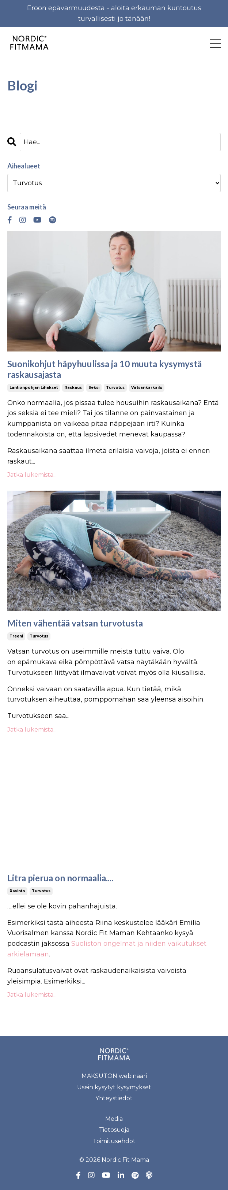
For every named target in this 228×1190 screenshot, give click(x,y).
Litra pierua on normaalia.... (60, 878)
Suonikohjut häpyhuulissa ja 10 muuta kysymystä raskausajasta (104, 369)
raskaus (73, 387)
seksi (93, 387)
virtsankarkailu (146, 387)
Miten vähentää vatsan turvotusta (75, 623)
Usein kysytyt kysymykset (114, 1087)
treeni (16, 636)
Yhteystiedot (114, 1098)
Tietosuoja (114, 1129)
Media (114, 1118)
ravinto (17, 891)
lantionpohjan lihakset (34, 387)
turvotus (115, 387)
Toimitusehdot (114, 1141)
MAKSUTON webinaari (114, 1075)
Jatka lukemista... (32, 474)
